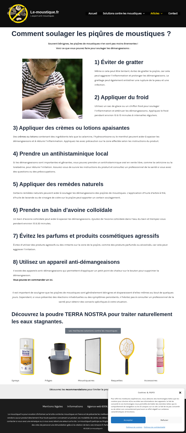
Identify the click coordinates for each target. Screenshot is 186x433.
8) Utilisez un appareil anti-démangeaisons (69, 262)
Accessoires (150, 380)
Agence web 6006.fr (98, 406)
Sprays (15, 380)
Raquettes (117, 380)
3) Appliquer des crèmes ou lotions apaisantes (74, 128)
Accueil (92, 13)
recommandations (76, 389)
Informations (75, 406)
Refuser (164, 420)
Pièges (48, 380)
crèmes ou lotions (28, 136)
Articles (156, 13)
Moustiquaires (86, 380)
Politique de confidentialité (154, 427)
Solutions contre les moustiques (124, 13)
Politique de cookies (134, 427)
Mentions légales (53, 406)
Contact (172, 13)
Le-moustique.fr (44, 12)
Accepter (128, 420)
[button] (180, 392)
